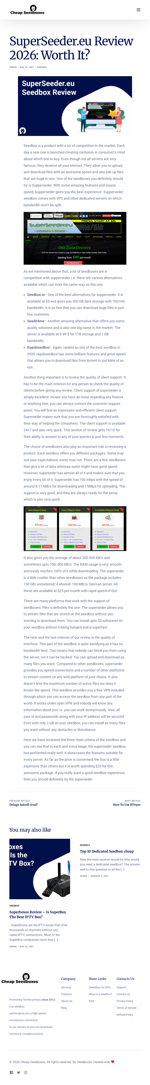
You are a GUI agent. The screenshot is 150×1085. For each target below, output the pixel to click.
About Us (66, 1001)
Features (66, 994)
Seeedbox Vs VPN (99, 987)
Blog (64, 1008)
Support (121, 987)
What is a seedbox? (100, 994)
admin (13, 67)
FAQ (91, 1001)
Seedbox (42, 67)
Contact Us (123, 994)
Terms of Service (126, 1008)
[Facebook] (11, 1072)
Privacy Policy (125, 1001)
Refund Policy (125, 1015)
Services (66, 987)
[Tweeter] (18, 1072)
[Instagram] (25, 1072)
